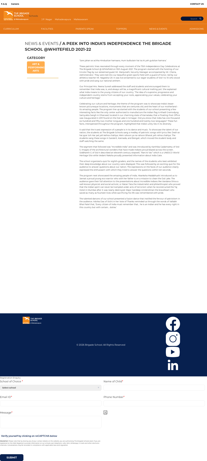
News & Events (41, 43)
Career (29, 226)
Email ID (6, 397)
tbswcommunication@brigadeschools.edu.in (138, 295)
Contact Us (197, 4)
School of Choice (11, 381)
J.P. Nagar (46, 19)
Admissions (32, 235)
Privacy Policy (33, 252)
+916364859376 (135, 287)
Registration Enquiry (10, 378)
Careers (15, 4)
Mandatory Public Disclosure (122, 300)
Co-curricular (33, 239)
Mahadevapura (63, 19)
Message (6, 412)
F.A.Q (4, 4)
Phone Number (114, 397)
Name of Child (113, 381)
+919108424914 (123, 291)
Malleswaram (81, 19)
